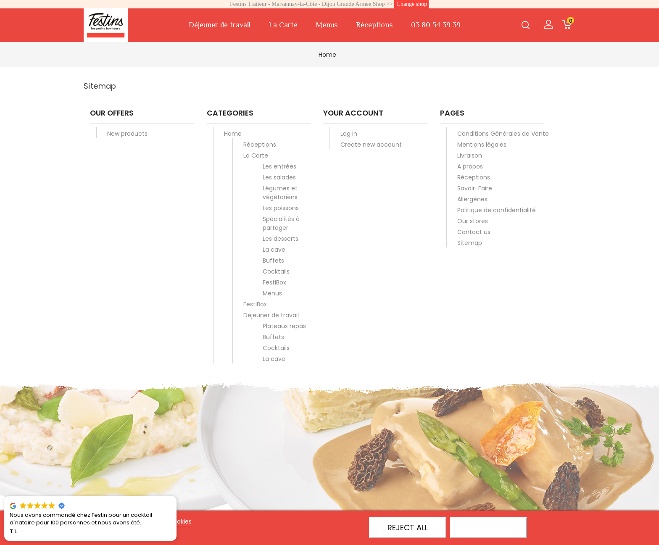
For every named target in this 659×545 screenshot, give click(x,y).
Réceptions (374, 25)
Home (233, 133)
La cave (274, 249)
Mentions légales (481, 144)
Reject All (407, 527)
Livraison (469, 155)
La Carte (283, 25)
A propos (470, 166)
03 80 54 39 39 (436, 25)
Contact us (473, 232)
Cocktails (276, 271)
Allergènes (472, 199)
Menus (326, 25)
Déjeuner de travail (219, 25)
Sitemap (469, 243)
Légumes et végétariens (280, 192)
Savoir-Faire (474, 188)
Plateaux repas (284, 326)
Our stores (472, 221)
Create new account (371, 144)
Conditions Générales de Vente (503, 133)
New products (127, 133)
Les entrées (279, 166)
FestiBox (274, 282)
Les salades (279, 177)
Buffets (273, 260)
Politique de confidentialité (496, 210)
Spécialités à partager (281, 223)
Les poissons (281, 208)
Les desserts (280, 238)
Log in (348, 133)
